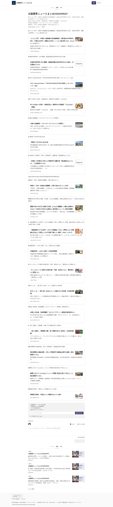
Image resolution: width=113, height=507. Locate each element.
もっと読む (31, 489)
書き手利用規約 (15, 502)
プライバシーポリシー (31, 502)
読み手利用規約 (22, 502)
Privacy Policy (20, 504)
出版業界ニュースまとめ (24, 3)
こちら (40, 416)
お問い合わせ (52, 502)
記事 (57, 7)
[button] (29, 424)
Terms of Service (28, 504)
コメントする (79, 441)
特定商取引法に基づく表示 (43, 502)
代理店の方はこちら (72, 502)
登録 (94, 2)
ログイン (99, 2)
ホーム (52, 7)
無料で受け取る (79, 413)
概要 (61, 7)
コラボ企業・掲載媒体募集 (61, 502)
